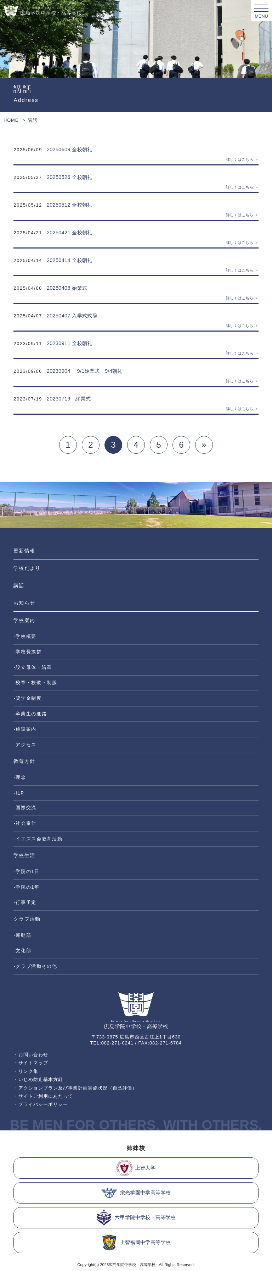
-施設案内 (24, 729)
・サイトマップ (30, 1062)
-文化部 (22, 950)
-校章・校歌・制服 (35, 682)
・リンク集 (25, 1071)
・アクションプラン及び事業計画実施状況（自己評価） (75, 1088)
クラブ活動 (26, 919)
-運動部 (22, 935)
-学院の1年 (26, 887)
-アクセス (24, 744)
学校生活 (24, 855)
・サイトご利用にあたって (43, 1096)
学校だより (26, 568)
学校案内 (24, 620)
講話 (18, 585)
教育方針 (24, 761)
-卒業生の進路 (30, 713)
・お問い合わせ (30, 1054)
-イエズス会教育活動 (37, 838)
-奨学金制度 (27, 698)
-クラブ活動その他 (35, 966)
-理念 (19, 777)
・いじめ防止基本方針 (38, 1079)
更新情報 (24, 550)
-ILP (18, 793)
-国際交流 (24, 807)
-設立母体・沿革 (32, 667)
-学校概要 (24, 636)
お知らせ (24, 603)
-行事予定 (24, 902)
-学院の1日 (26, 871)
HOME (11, 120)
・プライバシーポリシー (40, 1104)
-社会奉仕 (24, 823)
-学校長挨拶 (27, 651)
